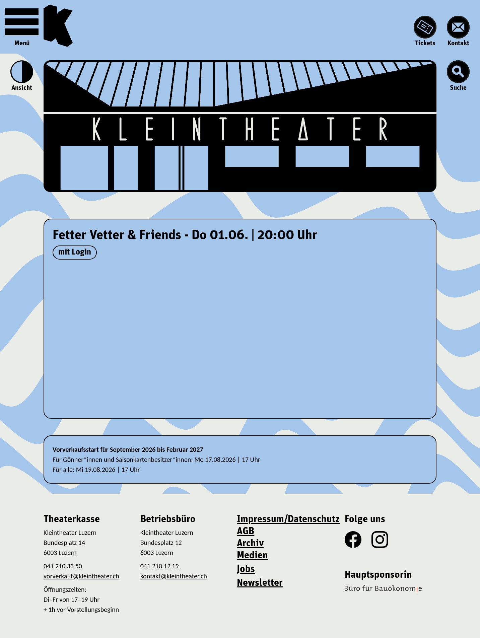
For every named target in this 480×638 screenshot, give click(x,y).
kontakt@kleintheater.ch (173, 576)
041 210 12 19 (160, 566)
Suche (458, 75)
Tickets (425, 31)
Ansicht (21, 75)
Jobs (246, 569)
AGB (245, 531)
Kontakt (458, 31)
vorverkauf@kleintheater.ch (81, 576)
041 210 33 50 (63, 566)
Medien (252, 556)
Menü (21, 26)
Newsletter (260, 583)
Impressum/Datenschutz (288, 519)
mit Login (74, 252)
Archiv (250, 544)
